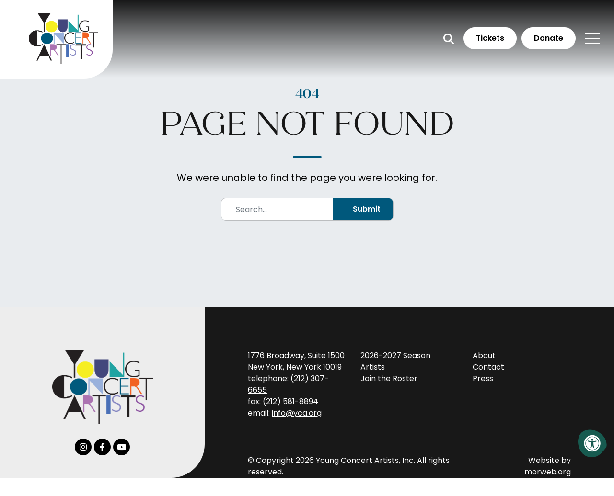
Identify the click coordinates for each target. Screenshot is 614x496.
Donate (548, 38)
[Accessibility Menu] (592, 443)
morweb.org (547, 471)
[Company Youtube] (121, 447)
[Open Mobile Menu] (592, 38)
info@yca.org (297, 412)
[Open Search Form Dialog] (448, 38)
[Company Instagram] (83, 447)
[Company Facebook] (102, 447)
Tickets (490, 38)
